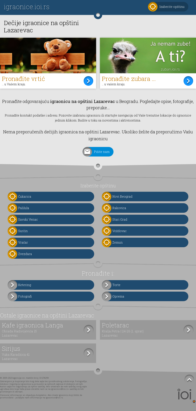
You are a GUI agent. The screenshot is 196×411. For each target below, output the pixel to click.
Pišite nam (102, 152)
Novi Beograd (122, 196)
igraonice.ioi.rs (26, 6)
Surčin (23, 231)
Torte (116, 285)
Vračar (23, 242)
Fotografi (25, 296)
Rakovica (119, 208)
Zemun (117, 242)
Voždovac (119, 231)
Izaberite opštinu (172, 7)
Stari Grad (119, 219)
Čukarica (24, 196)
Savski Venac (28, 219)
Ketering (24, 285)
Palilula (23, 208)
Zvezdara (25, 254)
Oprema (118, 296)
